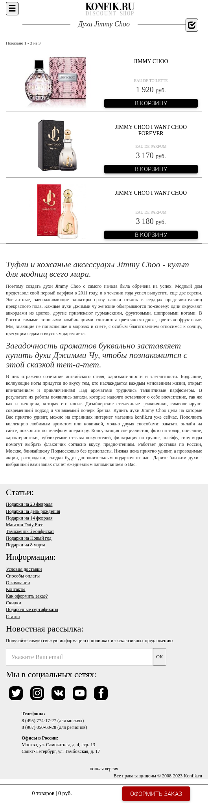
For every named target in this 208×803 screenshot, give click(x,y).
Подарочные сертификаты (32, 609)
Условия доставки (24, 569)
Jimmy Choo (151, 61)
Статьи (13, 616)
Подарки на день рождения (33, 511)
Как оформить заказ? (27, 596)
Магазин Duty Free (24, 524)
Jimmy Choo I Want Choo (151, 193)
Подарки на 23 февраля (29, 504)
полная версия (104, 768)
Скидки (13, 603)
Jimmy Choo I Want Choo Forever (151, 130)
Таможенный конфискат (30, 531)
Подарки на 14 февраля (29, 518)
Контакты (16, 589)
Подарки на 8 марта (25, 545)
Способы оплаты (23, 576)
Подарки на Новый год (29, 538)
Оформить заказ (156, 793)
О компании (18, 582)
